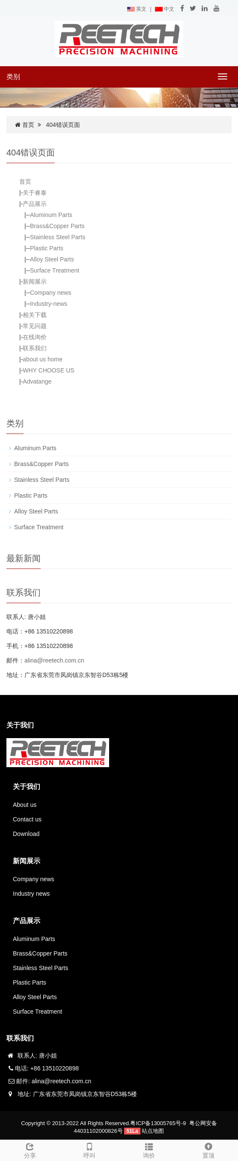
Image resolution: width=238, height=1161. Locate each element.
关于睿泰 (35, 192)
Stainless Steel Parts (57, 237)
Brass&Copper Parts (57, 226)
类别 (13, 76)
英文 (136, 9)
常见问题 (35, 325)
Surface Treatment (54, 270)
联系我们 (35, 348)
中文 (164, 9)
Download (26, 833)
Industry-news (48, 303)
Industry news (31, 893)
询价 (148, 1149)
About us (24, 804)
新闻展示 (35, 281)
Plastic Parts (46, 248)
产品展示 (35, 203)
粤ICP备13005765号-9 (158, 1123)
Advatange (37, 381)
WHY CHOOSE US (48, 370)
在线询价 (35, 337)
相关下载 (35, 314)
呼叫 (89, 1149)
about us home (42, 359)
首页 (28, 124)
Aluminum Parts (51, 214)
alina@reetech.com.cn (54, 660)
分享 (30, 1149)
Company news (50, 292)
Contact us (27, 819)
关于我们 (26, 786)
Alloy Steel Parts (52, 259)
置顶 (208, 1149)
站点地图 (153, 1131)
